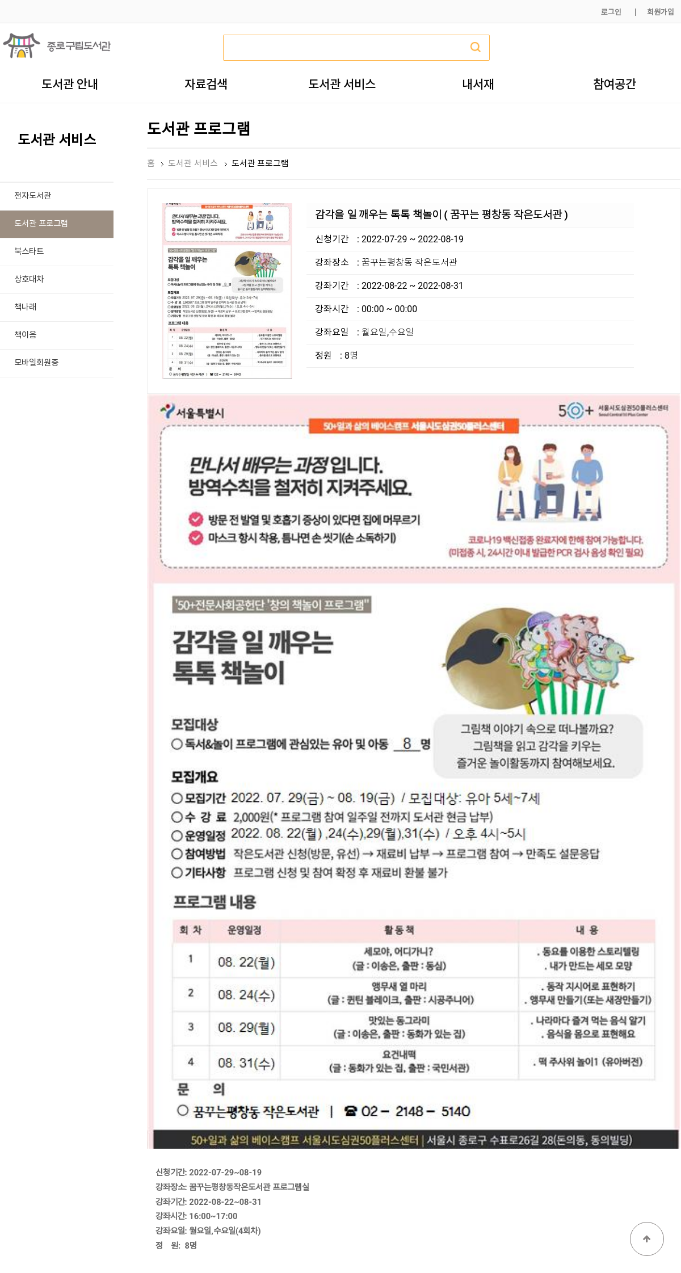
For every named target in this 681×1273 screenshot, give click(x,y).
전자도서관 (32, 196)
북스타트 (29, 252)
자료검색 (206, 84)
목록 (662, 1031)
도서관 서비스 (342, 84)
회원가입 (660, 12)
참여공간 (614, 84)
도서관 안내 (69, 84)
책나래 (25, 307)
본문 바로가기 (0, 0)
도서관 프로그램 (41, 224)
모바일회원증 (36, 363)
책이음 (25, 335)
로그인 (611, 12)
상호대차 (29, 279)
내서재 (478, 84)
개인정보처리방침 (526, 1237)
